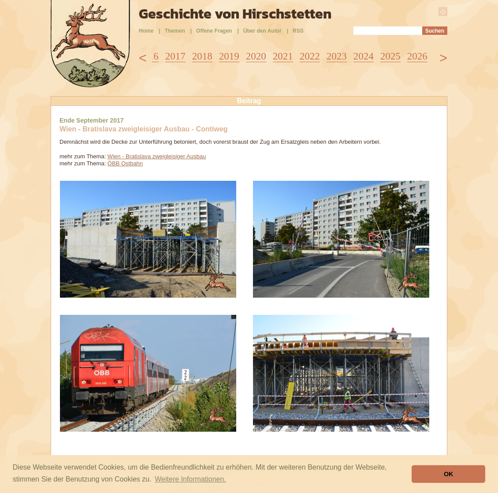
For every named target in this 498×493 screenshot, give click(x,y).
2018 (202, 56)
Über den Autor (262, 31)
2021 (283, 56)
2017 (175, 56)
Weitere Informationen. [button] (190, 479)
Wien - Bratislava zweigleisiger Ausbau (157, 156)
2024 (363, 56)
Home (146, 31)
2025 (390, 56)
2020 (256, 56)
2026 (417, 56)
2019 (229, 56)
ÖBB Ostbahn (125, 163)
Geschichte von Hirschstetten (235, 13)
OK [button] (448, 474)
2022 (310, 56)
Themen (175, 31)
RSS (298, 31)
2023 (337, 56)
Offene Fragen (214, 31)
